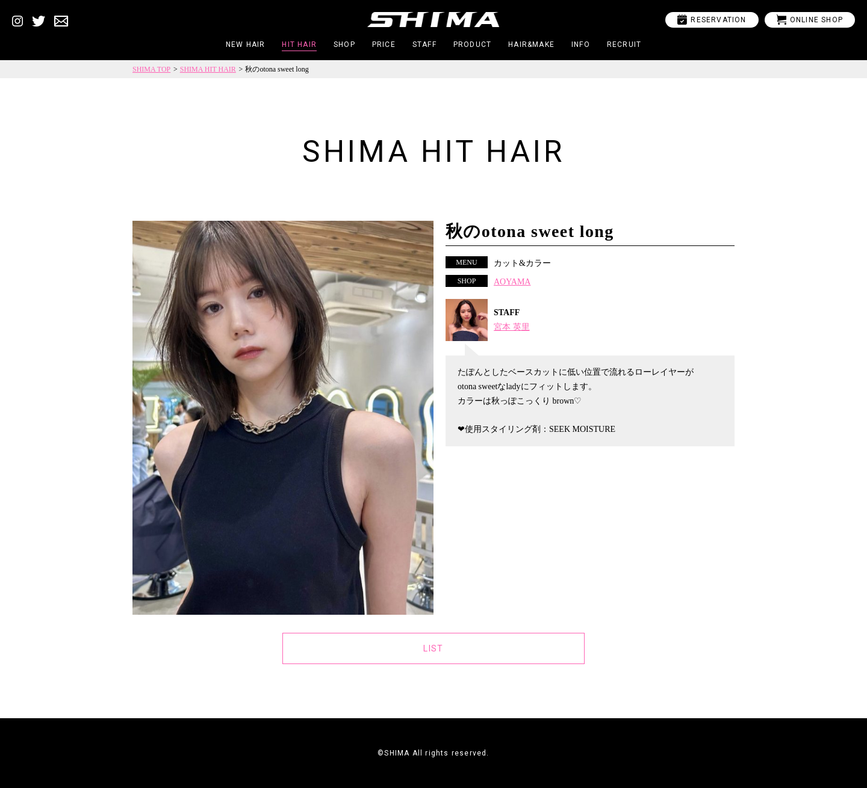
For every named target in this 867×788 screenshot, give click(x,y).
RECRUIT (624, 44)
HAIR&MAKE (531, 44)
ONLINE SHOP (810, 19)
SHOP (344, 44)
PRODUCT (472, 44)
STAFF (424, 44)
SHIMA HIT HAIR (208, 69)
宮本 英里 (512, 326)
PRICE (384, 44)
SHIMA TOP (151, 69)
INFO (580, 44)
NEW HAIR (246, 44)
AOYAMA (512, 281)
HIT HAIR (299, 44)
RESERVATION (711, 19)
